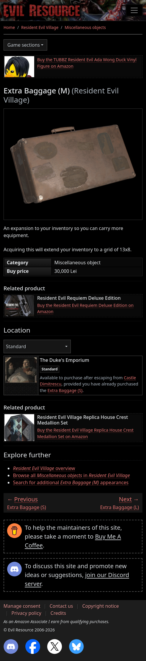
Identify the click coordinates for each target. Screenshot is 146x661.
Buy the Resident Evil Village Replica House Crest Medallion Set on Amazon (85, 433)
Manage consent (22, 606)
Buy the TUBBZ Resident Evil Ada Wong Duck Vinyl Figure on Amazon (87, 63)
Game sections (23, 45)
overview (44, 468)
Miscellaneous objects (85, 27)
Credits (58, 613)
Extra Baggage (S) (65, 390)
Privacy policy (26, 613)
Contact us (61, 606)
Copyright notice (100, 606)
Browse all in (71, 475)
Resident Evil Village (39, 27)
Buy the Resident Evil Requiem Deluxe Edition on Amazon (85, 308)
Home (9, 27)
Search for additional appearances (71, 482)
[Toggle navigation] (134, 10)
